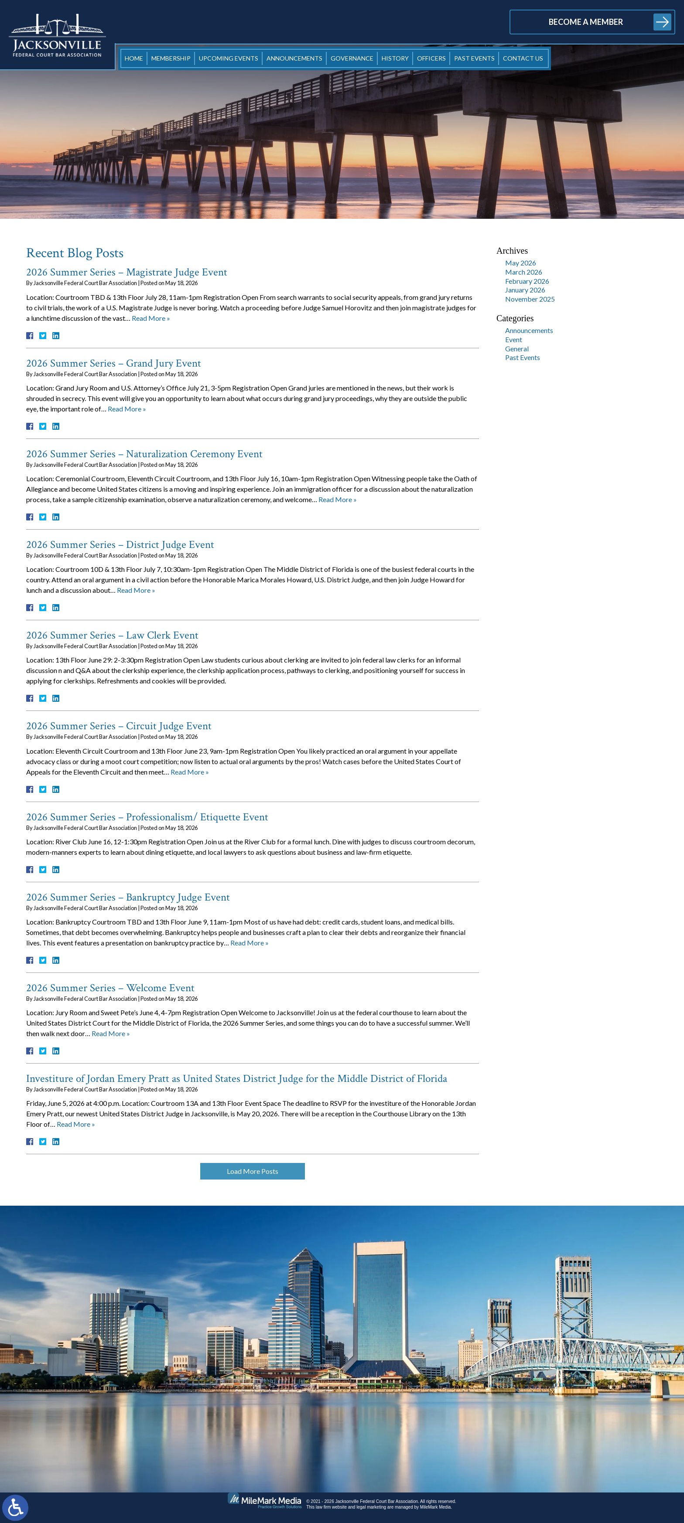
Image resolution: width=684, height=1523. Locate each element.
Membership (171, 58)
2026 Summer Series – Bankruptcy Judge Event (128, 897)
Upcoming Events (228, 58)
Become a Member (586, 22)
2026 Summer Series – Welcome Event (110, 988)
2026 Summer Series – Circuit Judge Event (119, 726)
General (517, 348)
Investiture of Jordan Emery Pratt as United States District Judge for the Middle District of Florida (236, 1078)
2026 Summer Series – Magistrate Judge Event (126, 272)
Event (513, 339)
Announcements (294, 58)
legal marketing (371, 1507)
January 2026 (525, 290)
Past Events (474, 58)
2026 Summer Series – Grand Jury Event (113, 363)
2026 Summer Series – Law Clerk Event (112, 635)
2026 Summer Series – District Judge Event (120, 544)
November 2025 (530, 299)
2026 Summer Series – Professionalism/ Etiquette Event (147, 817)
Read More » (151, 318)
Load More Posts (252, 1171)
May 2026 (520, 262)
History (395, 58)
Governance (352, 58)
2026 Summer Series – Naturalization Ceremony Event (144, 454)
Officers (431, 58)
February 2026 (527, 281)
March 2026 (523, 272)
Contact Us (523, 58)
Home (134, 58)
